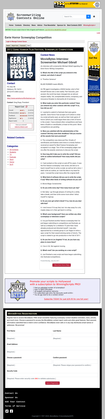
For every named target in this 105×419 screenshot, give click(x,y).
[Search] (74, 17)
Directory (26, 25)
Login (98, 33)
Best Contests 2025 (74, 25)
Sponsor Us (61, 25)
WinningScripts (89, 25)
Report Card (15, 45)
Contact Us (11, 393)
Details (8, 45)
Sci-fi (11, 164)
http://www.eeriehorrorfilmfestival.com (21, 98)
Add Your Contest (15, 402)
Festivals (13, 157)
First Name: (11, 331)
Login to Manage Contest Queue (16, 41)
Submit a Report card (21, 127)
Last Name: (57, 331)
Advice (39, 25)
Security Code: (12, 371)
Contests (18, 25)
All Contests (14, 150)
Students (13, 152)
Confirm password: (60, 358)
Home (11, 25)
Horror (12, 162)
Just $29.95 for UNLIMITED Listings (55, 30)
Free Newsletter (49, 25)
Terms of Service (15, 406)
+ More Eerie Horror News (61, 265)
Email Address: (12, 344)
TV (11, 155)
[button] (94, 17)
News (34, 25)
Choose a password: (14, 358)
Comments (23, 45)
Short (11, 160)
